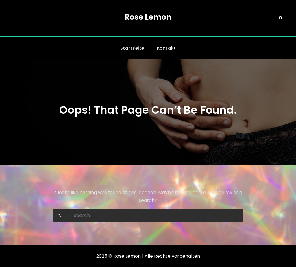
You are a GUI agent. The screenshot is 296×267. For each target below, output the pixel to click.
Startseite (132, 48)
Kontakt (166, 48)
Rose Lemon (148, 17)
